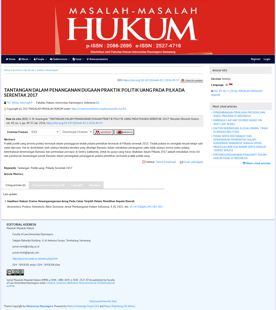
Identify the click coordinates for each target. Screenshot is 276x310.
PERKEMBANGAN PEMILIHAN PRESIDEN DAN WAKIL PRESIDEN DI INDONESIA (238, 114)
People (39, 59)
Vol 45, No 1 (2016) (34, 70)
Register (256, 59)
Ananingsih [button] (52, 70)
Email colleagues (193, 162)
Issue (77, 59)
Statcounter (96, 301)
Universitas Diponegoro (39, 306)
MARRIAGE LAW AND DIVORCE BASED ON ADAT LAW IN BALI (237, 121)
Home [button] (7, 70)
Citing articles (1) (15, 185)
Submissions (59, 59)
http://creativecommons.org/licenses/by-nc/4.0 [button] (99, 108)
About (24, 59)
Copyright (76, 185)
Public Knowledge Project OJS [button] (83, 306)
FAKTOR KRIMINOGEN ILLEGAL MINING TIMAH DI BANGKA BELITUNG (240, 129)
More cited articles (257, 163)
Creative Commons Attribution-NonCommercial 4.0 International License (61, 284)
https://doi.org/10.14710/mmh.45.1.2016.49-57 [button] (75, 123)
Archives (17, 70)
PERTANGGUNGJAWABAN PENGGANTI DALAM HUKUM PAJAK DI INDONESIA (239, 156)
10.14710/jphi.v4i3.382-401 (146, 206)
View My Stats (109, 301)
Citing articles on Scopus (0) (48, 185)
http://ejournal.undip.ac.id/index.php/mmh (35, 258)
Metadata (94, 185)
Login (267, 59)
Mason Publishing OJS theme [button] (119, 306)
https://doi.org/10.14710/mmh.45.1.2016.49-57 (151, 80)
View (159, 162)
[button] (5, 108)
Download (170, 162)
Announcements (97, 59)
